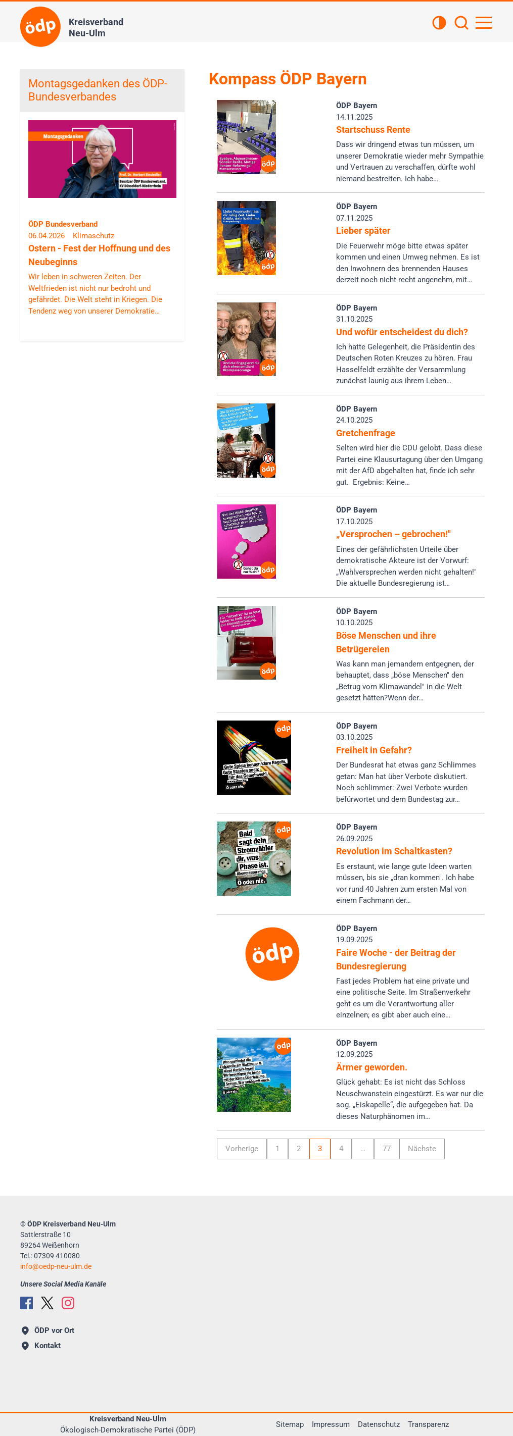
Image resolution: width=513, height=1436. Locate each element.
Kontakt (41, 1345)
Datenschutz (379, 1424)
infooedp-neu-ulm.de (55, 1266)
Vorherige (241, 1148)
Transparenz (428, 1424)
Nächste (422, 1148)
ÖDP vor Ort (48, 1330)
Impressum (331, 1424)
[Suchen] (461, 24)
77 (387, 1148)
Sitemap (290, 1424)
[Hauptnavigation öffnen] (484, 23)
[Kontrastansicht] (439, 24)
